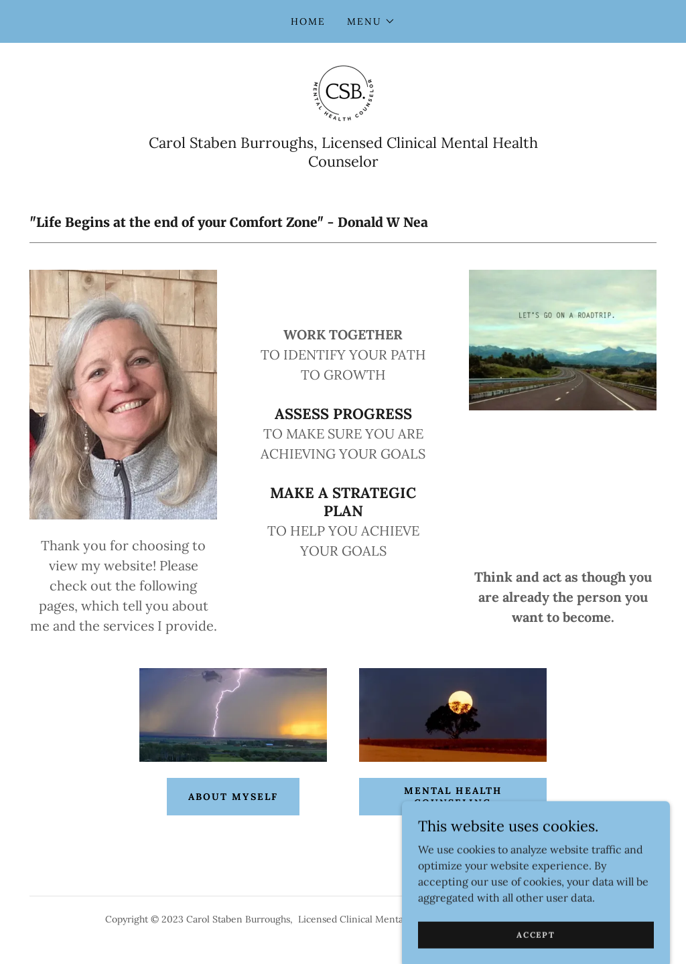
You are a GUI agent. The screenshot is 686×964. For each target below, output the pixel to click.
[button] (371, 21)
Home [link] (308, 21)
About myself (232, 797)
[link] (343, 92)
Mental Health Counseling (452, 797)
